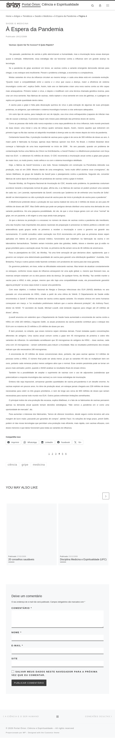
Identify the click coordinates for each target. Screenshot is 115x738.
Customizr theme (51, 733)
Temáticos (27, 16)
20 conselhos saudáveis (21, 559)
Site (15, 658)
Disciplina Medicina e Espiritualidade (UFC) (83, 559)
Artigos (17, 16)
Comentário (22, 608)
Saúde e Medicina (43, 16)
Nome (17, 632)
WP (24, 733)
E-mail (17, 645)
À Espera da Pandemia (65, 16)
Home (9, 16)
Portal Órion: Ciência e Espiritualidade (33, 728)
